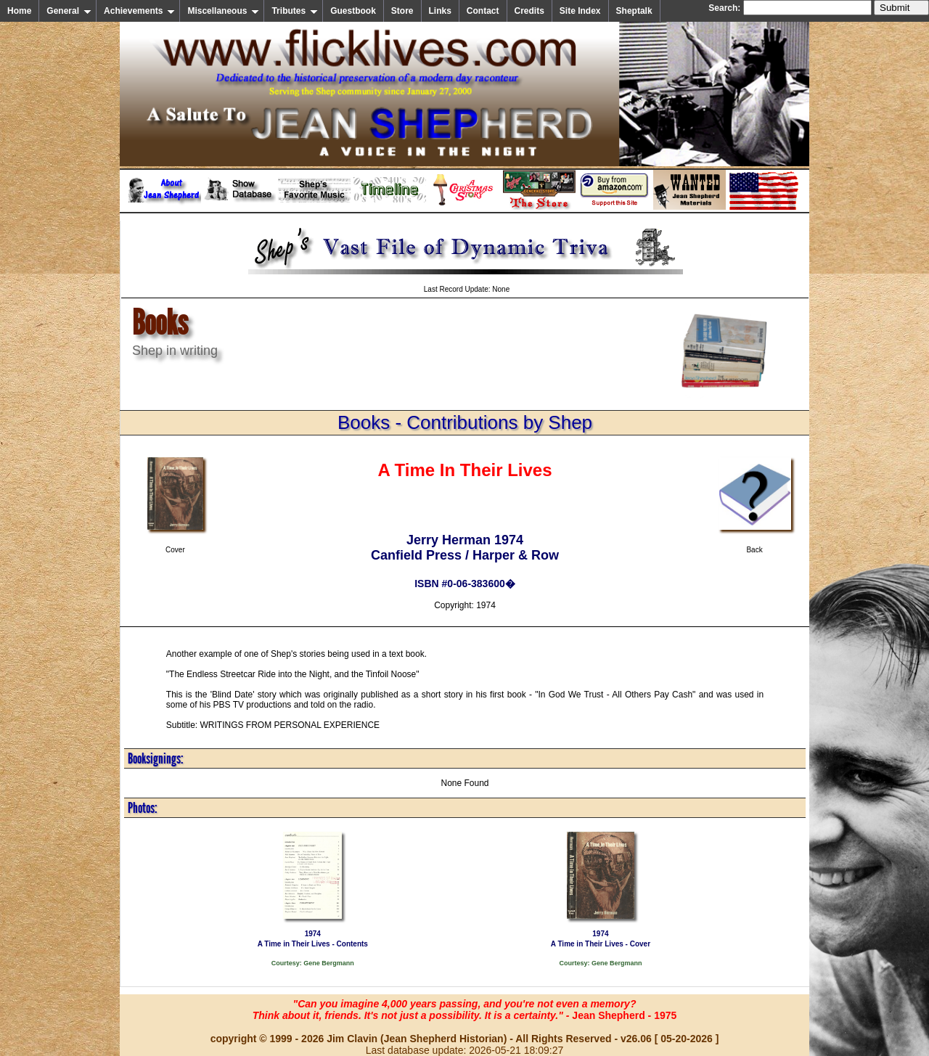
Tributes (294, 11)
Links (440, 11)
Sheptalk (634, 11)
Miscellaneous (223, 11)
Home (19, 11)
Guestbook (353, 11)
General (68, 11)
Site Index (580, 11)
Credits (529, 11)
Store (402, 11)
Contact (483, 11)
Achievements (139, 11)
